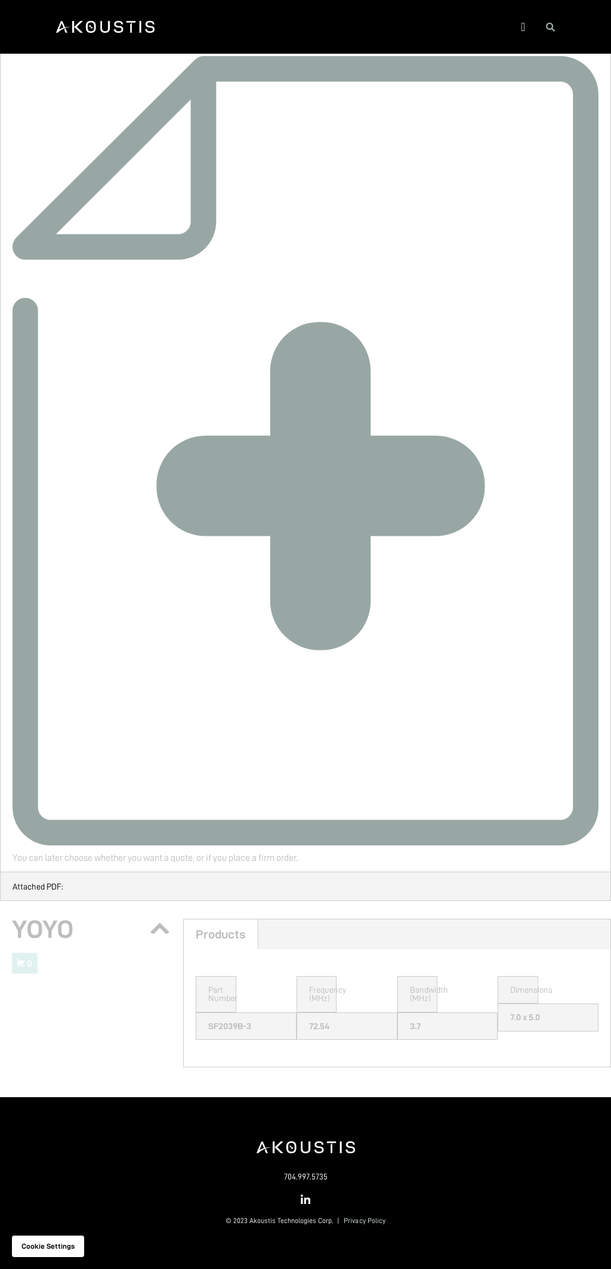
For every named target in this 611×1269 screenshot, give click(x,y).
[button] (523, 27)
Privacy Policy (364, 1220)
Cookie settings (48, 1246)
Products (221, 934)
